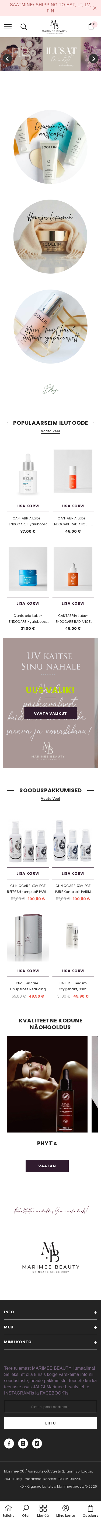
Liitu (50, 1423)
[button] (26, 1511)
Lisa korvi (27, 506)
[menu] (8, 26)
